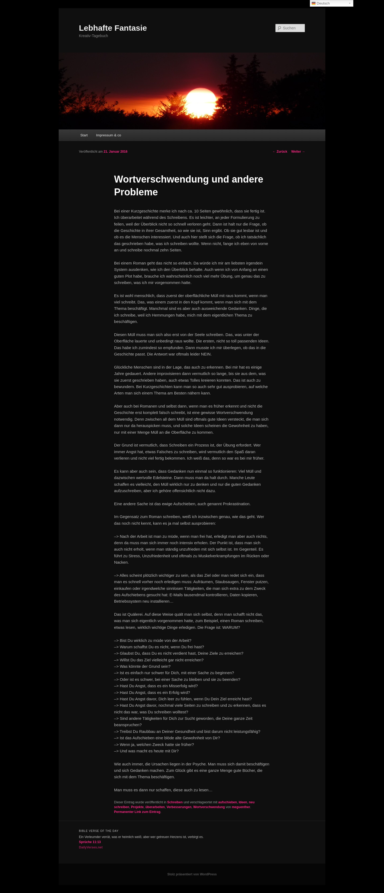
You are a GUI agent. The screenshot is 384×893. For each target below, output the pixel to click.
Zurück (280, 151)
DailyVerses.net (91, 847)
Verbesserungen (179, 807)
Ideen (243, 802)
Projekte (137, 807)
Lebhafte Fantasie (113, 27)
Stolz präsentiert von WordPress (192, 874)
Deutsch (320, 3)
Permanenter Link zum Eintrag (137, 812)
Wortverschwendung (209, 807)
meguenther (241, 807)
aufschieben (227, 802)
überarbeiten (155, 807)
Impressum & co (108, 135)
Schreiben (175, 802)
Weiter (298, 151)
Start (83, 135)
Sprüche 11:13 (90, 842)
